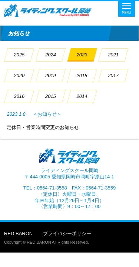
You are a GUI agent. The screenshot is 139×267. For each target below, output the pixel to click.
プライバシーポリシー (67, 233)
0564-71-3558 (52, 188)
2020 (19, 75)
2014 (82, 96)
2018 (82, 75)
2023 (82, 54)
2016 (19, 96)
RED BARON (18, 233)
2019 (50, 75)
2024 (50, 54)
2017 (113, 75)
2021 (113, 54)
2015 (50, 96)
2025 (19, 54)
